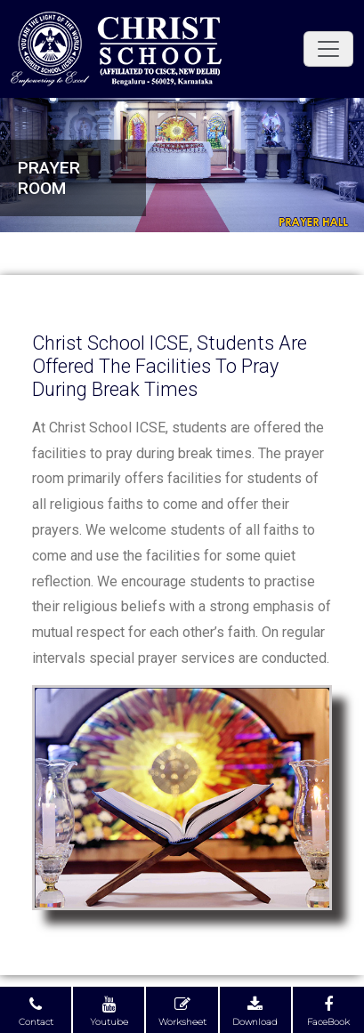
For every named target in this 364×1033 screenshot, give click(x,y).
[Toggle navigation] (328, 49)
